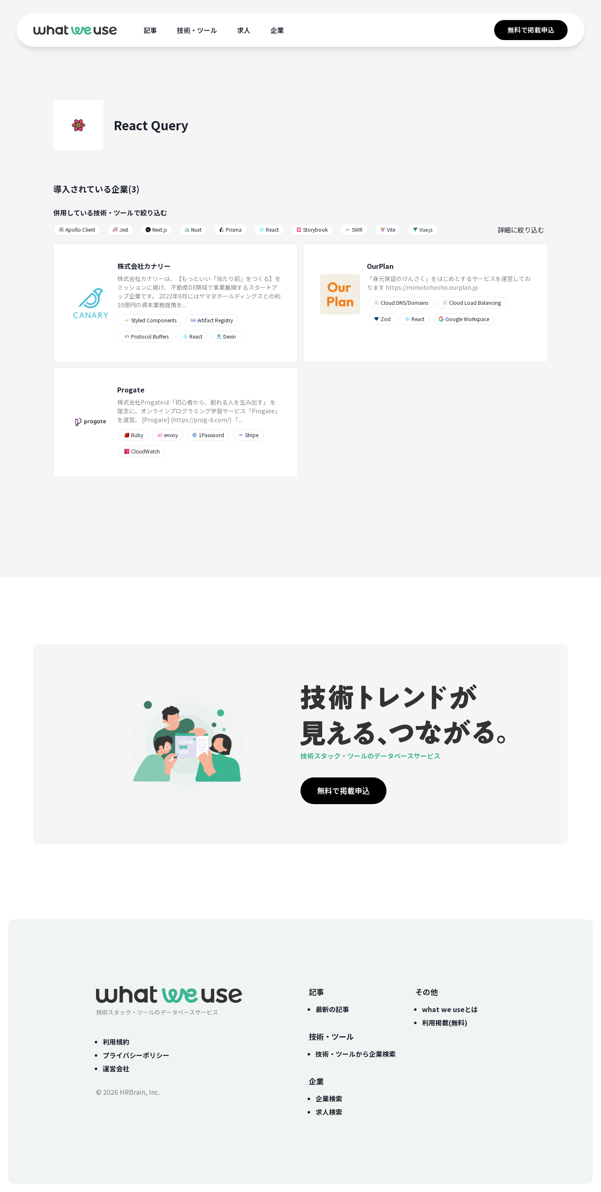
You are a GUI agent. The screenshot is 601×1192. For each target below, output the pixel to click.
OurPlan (380, 266)
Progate (130, 390)
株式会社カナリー (144, 266)
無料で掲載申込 (531, 30)
